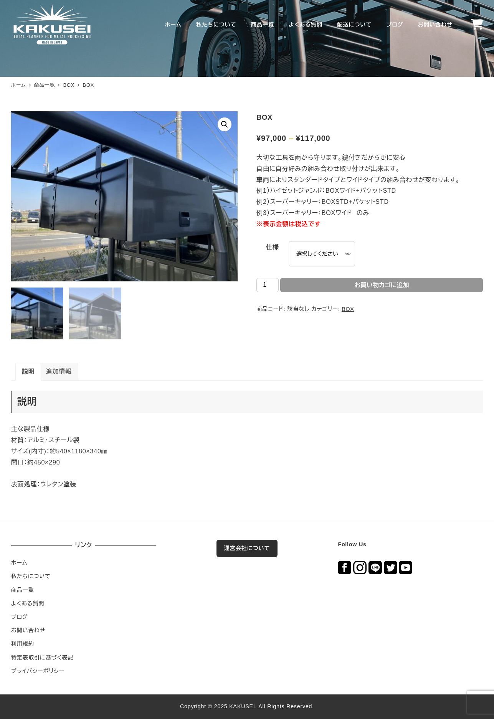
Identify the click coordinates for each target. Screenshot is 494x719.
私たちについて (31, 576)
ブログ (19, 617)
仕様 (272, 247)
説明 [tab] (28, 371)
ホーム (19, 563)
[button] (224, 124)
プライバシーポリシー (37, 671)
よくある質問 (28, 603)
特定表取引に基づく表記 (42, 658)
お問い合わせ (28, 630)
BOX (348, 309)
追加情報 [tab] (59, 371)
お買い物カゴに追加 (381, 285)
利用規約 (22, 644)
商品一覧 (22, 590)
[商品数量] (267, 285)
